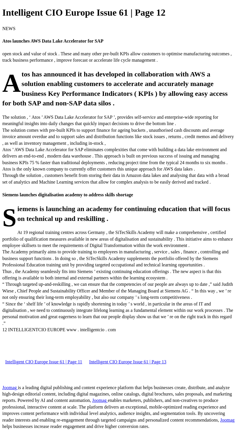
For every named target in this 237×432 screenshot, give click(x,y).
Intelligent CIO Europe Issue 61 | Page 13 (127, 361)
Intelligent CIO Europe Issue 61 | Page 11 (43, 361)
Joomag (10, 387)
